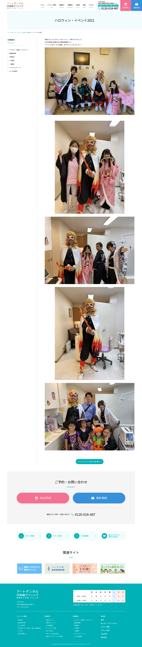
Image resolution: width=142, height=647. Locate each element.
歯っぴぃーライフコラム (109, 623)
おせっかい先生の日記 (52, 634)
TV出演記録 (49, 625)
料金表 (103, 616)
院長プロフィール (51, 623)
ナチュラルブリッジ (15, 67)
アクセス (20, 631)
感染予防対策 (22, 623)
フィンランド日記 (51, 628)
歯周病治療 (12, 53)
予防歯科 (11, 57)
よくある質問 (13, 71)
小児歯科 (11, 60)
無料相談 (104, 637)
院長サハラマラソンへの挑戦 (54, 636)
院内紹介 (20, 620)
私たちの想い (50, 631)
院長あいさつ (50, 620)
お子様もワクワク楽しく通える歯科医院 (29, 628)
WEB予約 (104, 634)
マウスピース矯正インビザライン (18, 50)
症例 (102, 620)
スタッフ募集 (105, 627)
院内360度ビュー (23, 634)
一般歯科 (11, 64)
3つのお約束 (21, 625)
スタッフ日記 (105, 630)
